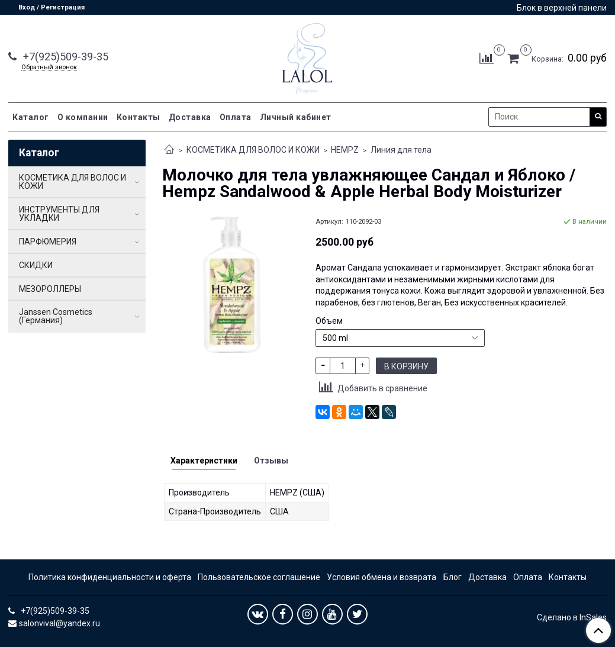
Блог (452, 577)
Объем (329, 321)
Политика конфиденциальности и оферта (109, 577)
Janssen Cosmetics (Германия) (55, 316)
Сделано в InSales (572, 617)
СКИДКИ (36, 265)
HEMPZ (345, 149)
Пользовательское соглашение (259, 577)
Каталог (30, 117)
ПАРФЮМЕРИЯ (47, 241)
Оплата (236, 117)
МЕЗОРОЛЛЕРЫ (50, 289)
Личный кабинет (295, 117)
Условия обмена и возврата (381, 577)
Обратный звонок (49, 67)
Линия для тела (401, 149)
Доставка (190, 117)
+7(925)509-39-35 (64, 56)
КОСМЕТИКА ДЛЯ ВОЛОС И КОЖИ (253, 149)
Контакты (138, 117)
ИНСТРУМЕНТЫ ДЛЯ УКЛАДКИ (59, 214)
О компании (82, 117)
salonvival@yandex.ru (59, 623)
